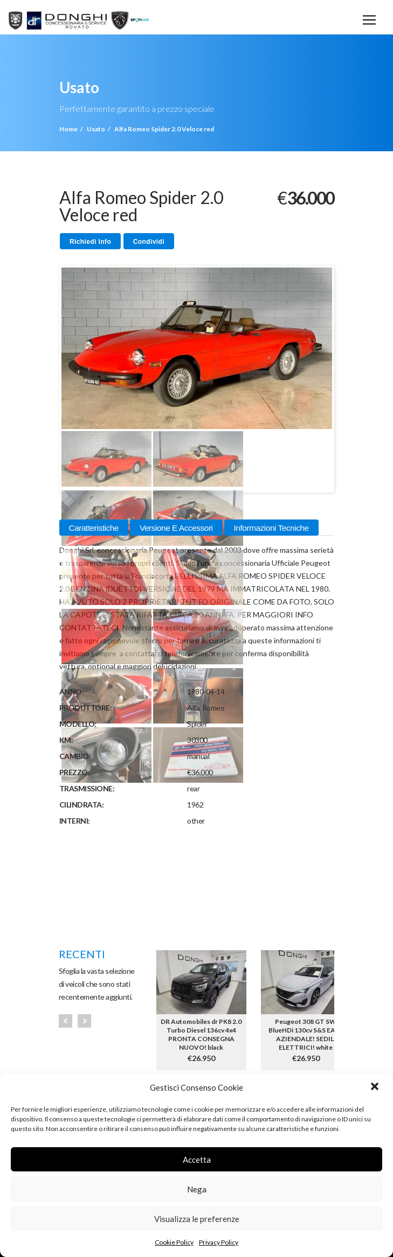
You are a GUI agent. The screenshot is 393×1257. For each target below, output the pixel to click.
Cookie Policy (174, 1242)
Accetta (197, 1159)
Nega (196, 1189)
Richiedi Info (90, 241)
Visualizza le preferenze (196, 1219)
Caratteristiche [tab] (94, 527)
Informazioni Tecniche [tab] (271, 527)
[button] (375, 1087)
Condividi (148, 241)
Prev (65, 1021)
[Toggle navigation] (369, 20)
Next (84, 1021)
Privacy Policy (218, 1242)
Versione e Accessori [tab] (176, 527)
